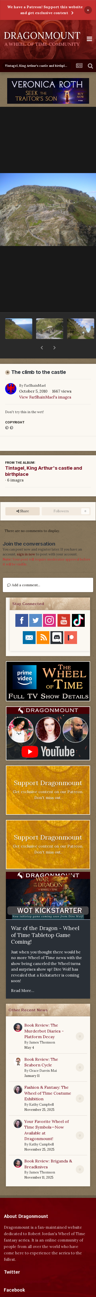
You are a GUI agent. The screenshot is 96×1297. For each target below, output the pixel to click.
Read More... (22, 977)
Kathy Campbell (41, 1091)
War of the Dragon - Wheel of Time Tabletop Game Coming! (45, 921)
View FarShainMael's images (45, 383)
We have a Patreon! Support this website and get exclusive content (45, 10)
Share (22, 498)
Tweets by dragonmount (26, 1267)
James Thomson (42, 1029)
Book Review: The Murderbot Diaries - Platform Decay (44, 1017)
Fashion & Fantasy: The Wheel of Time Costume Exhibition (47, 1079)
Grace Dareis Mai (43, 1057)
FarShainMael (35, 372)
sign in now (26, 541)
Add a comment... (23, 571)
